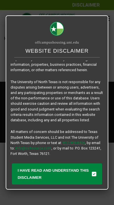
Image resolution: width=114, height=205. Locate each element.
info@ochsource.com (33, 148)
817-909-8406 (74, 143)
